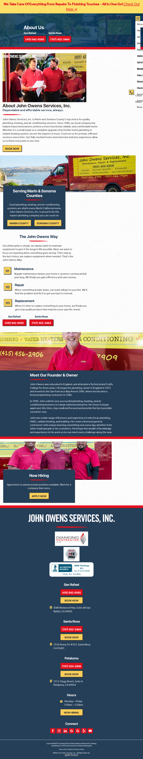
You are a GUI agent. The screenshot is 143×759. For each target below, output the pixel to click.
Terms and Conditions (66, 749)
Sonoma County (48, 223)
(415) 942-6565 (14, 323)
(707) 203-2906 (71, 666)
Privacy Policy (79, 749)
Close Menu (138, 96)
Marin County (19, 223)
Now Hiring (71, 712)
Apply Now (39, 496)
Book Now (12, 148)
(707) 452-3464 (41, 323)
